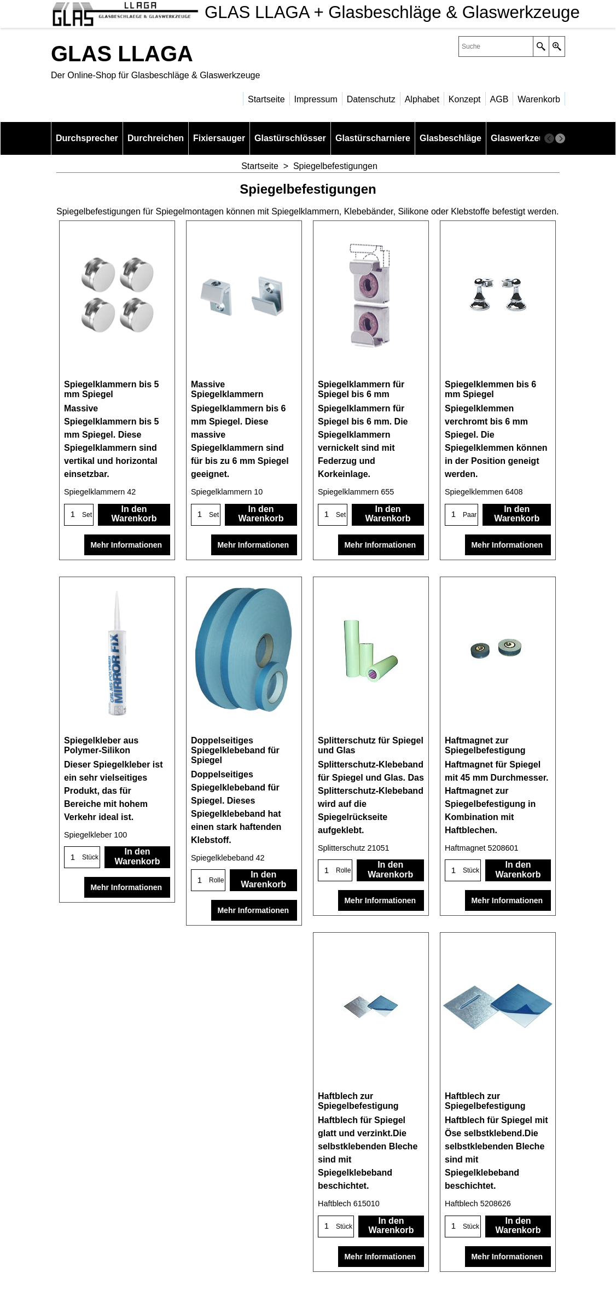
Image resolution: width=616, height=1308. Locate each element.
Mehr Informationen (127, 544)
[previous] (549, 138)
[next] (560, 138)
